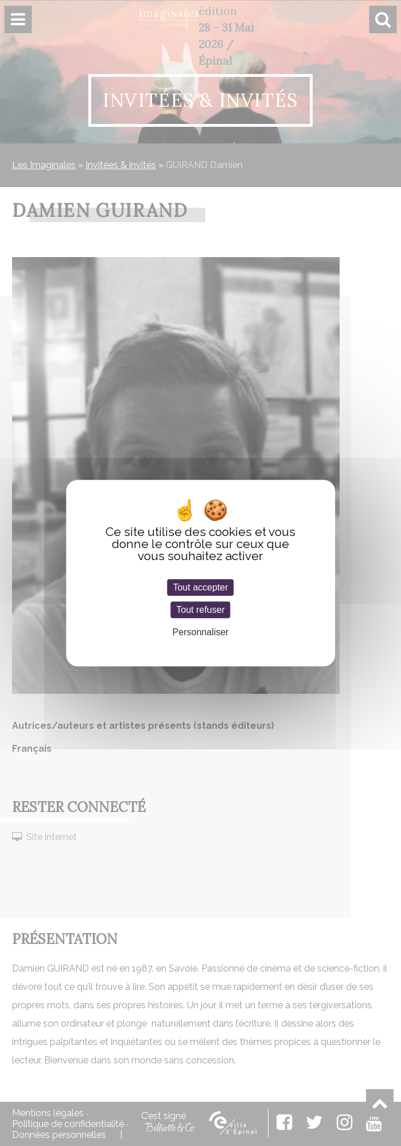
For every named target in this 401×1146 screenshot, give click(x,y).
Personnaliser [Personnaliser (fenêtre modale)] (201, 632)
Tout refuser (200, 610)
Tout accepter (200, 587)
